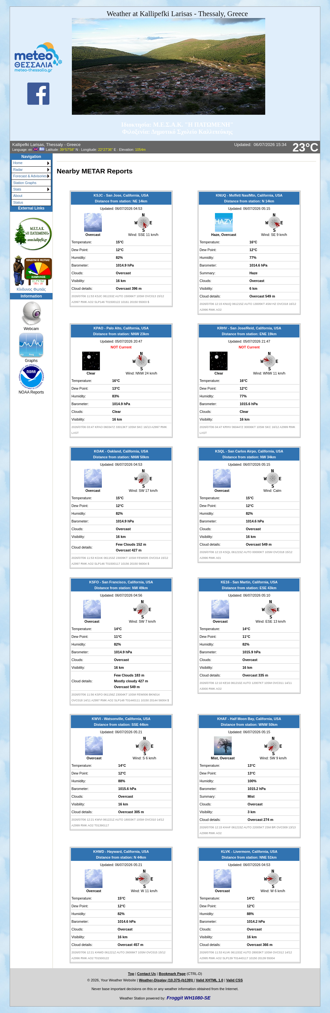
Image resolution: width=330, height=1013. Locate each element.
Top (131, 974)
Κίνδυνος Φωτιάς (31, 289)
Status (18, 202)
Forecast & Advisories (30, 176)
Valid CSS (234, 980)
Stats (17, 189)
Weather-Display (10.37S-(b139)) (166, 980)
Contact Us (146, 974)
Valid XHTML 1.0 (209, 980)
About (17, 196)
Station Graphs (24, 183)
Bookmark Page (172, 974)
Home (18, 163)
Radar (18, 169)
